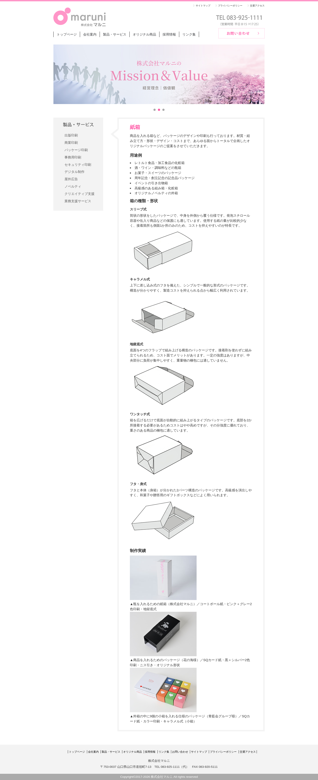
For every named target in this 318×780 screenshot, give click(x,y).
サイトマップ (199, 751)
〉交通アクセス (256, 5)
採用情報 (169, 34)
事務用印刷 (72, 157)
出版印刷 (71, 135)
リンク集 (189, 34)
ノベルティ (72, 186)
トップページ (67, 34)
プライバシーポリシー (223, 751)
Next (258, 74)
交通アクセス (248, 751)
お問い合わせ (180, 751)
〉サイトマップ (201, 5)
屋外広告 (71, 179)
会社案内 (90, 34)
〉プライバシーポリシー (228, 5)
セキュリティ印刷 (77, 164)
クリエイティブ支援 (79, 194)
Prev (59, 74)
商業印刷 (71, 142)
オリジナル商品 (144, 34)
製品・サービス (114, 34)
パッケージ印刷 (76, 150)
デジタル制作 (74, 172)
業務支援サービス (77, 201)
